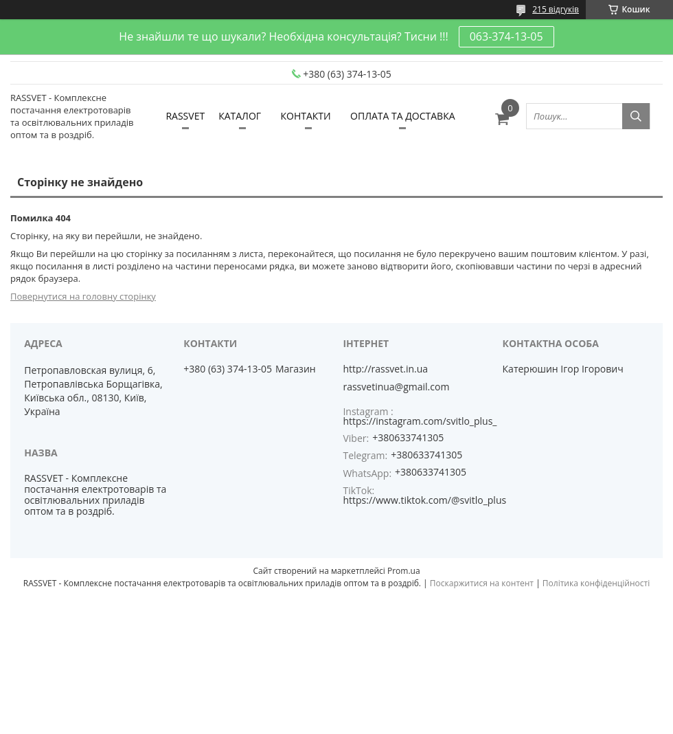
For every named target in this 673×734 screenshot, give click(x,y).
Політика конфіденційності (596, 583)
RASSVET (185, 115)
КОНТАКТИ (305, 115)
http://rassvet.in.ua (385, 369)
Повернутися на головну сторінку (83, 296)
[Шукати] (636, 116)
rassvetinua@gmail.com (396, 386)
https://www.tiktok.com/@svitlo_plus (424, 500)
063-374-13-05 (506, 36)
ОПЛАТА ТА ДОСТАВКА (402, 115)
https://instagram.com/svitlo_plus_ (420, 420)
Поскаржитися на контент (482, 583)
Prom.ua (403, 571)
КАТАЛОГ (239, 115)
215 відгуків (555, 9)
